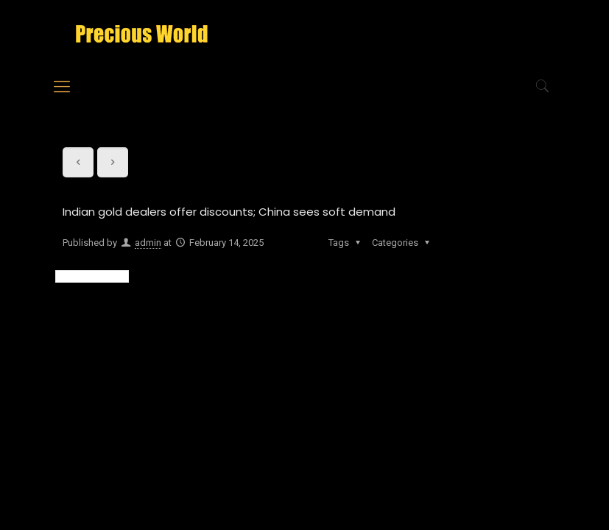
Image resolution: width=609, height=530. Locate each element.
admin (148, 242)
